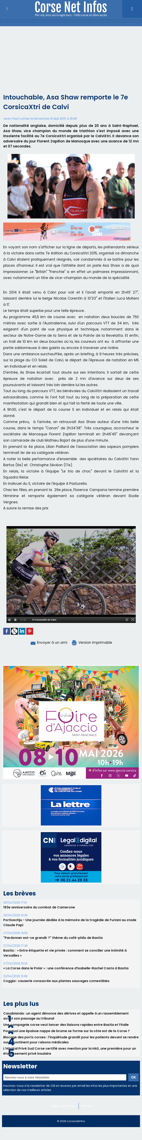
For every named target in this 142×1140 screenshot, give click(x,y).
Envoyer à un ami (48, 642)
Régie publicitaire (63, 1106)
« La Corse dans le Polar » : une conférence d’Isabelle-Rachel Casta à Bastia (65, 968)
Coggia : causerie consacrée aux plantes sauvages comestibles (56, 981)
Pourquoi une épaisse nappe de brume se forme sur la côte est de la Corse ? (66, 1031)
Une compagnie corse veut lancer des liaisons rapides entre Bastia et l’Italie (66, 1024)
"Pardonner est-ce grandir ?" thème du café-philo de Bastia (53, 937)
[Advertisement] (71, 56)
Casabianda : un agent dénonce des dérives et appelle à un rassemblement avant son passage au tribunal (66, 1016)
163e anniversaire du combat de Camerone (39, 907)
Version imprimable (91, 642)
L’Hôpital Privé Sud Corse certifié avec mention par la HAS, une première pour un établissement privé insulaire (69, 1051)
